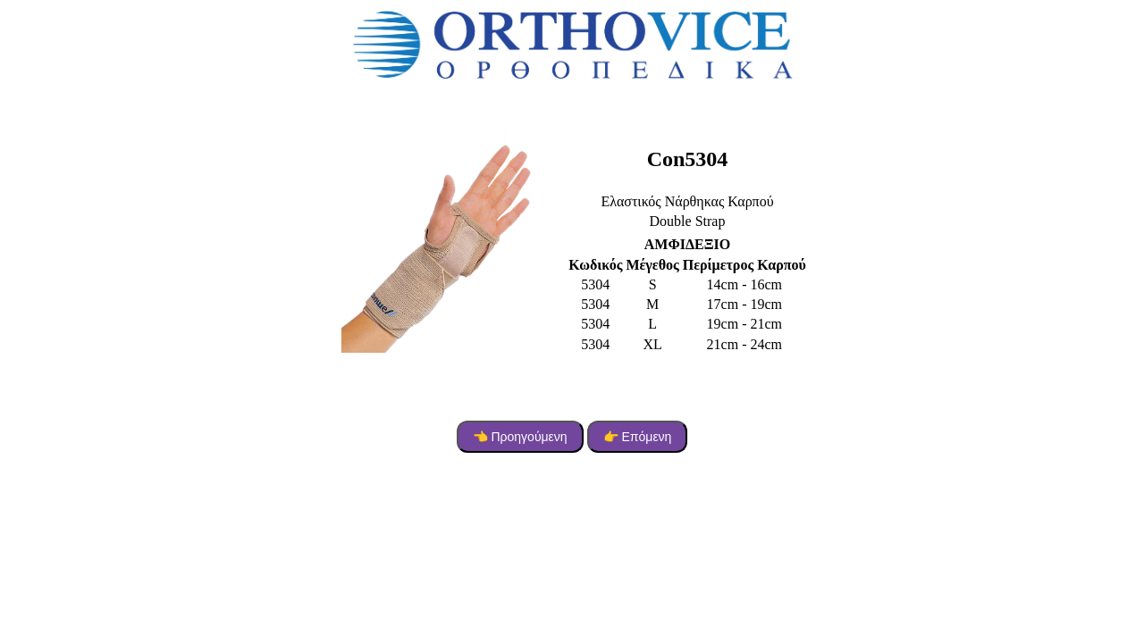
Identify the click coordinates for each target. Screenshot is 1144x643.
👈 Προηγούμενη (520, 437)
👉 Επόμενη (637, 437)
